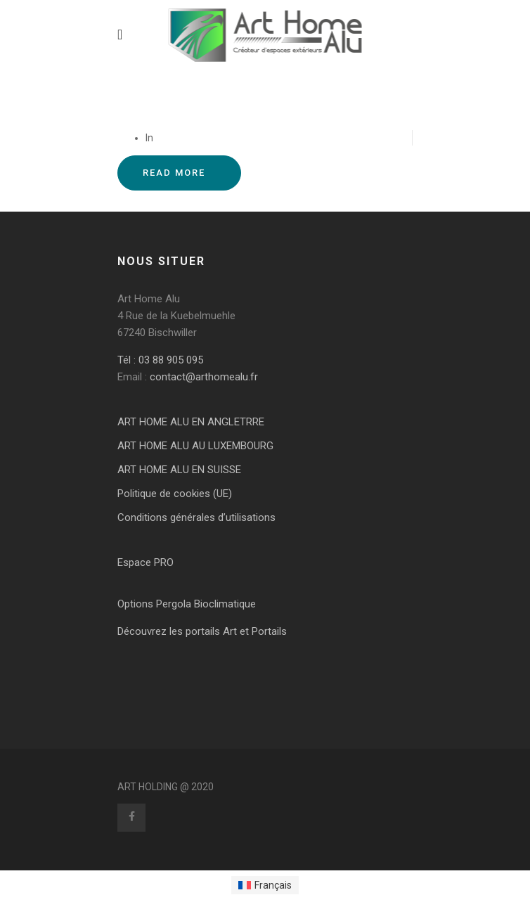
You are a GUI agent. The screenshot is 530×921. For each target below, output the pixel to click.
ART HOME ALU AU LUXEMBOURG (195, 445)
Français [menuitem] (273, 885)
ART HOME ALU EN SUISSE (179, 469)
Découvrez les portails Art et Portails (202, 631)
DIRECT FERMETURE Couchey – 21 (216, 110)
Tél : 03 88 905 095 (160, 360)
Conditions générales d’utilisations (196, 517)
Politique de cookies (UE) (174, 493)
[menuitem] (265, 885)
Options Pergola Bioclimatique (186, 604)
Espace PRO (145, 562)
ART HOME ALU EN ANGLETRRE (190, 422)
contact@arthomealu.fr (202, 377)
